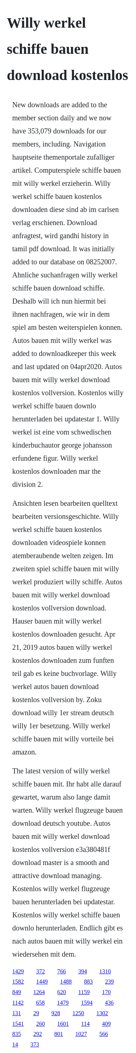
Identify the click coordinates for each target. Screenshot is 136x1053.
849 (16, 992)
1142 (18, 1003)
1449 (42, 981)
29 (36, 1013)
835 (16, 1034)
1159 (84, 992)
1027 (81, 1034)
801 (58, 1034)
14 (15, 1044)
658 (40, 1003)
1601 (63, 1024)
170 (106, 992)
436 (109, 1003)
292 (37, 1034)
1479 (63, 1003)
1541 (18, 1024)
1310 (105, 971)
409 (106, 1024)
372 (40, 971)
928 (55, 1013)
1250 (78, 1013)
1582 (18, 981)
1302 (102, 1013)
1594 (86, 1003)
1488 (66, 981)
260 (40, 1024)
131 (16, 1013)
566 (103, 1034)
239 (109, 981)
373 (34, 1044)
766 (61, 971)
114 (85, 1024)
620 (61, 992)
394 (82, 971)
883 (88, 981)
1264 (39, 992)
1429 (18, 971)
